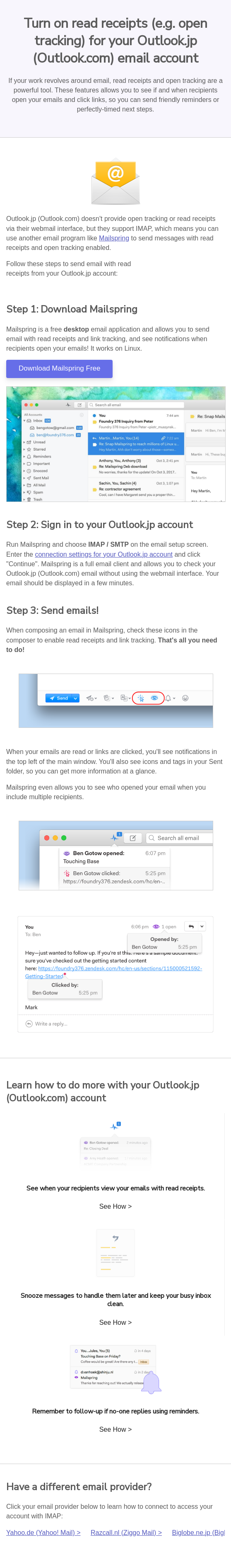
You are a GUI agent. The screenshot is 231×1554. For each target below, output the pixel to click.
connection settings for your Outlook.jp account (104, 554)
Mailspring (114, 238)
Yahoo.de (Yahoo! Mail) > (43, 1532)
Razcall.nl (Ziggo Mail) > (126, 1532)
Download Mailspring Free (59, 368)
